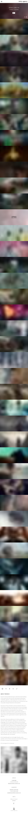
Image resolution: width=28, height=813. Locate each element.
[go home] (22, 1)
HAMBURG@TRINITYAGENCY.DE (14, 792)
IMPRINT (14, 800)
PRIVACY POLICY (14, 799)
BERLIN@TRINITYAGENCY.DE (14, 783)
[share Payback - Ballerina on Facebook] (26, 17)
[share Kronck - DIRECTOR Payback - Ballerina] (25, 17)
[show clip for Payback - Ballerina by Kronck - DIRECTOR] (14, 11)
